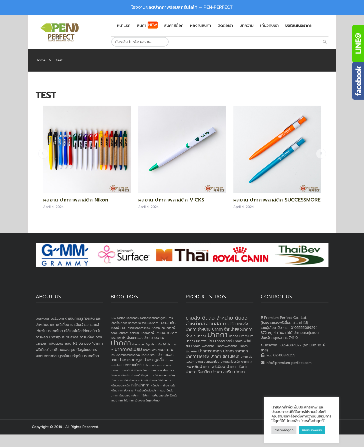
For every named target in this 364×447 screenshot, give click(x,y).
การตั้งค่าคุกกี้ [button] (283, 430)
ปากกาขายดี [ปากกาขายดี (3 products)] (223, 341)
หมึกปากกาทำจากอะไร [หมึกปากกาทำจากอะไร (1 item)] (163, 385)
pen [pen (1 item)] (113, 318)
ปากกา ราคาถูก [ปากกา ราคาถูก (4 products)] (235, 351)
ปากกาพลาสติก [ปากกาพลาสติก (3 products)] (226, 346)
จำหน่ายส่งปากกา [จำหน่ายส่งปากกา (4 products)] (238, 329)
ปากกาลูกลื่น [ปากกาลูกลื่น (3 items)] (154, 360)
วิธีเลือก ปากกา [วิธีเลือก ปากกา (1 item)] (166, 380)
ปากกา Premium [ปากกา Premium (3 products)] (241, 336)
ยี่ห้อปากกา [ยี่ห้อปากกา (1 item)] (130, 380)
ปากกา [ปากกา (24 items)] (121, 342)
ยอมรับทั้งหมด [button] (312, 430)
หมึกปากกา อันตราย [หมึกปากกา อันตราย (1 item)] (122, 390)
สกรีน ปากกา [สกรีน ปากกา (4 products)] (234, 372)
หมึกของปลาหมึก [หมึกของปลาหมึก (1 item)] (120, 385)
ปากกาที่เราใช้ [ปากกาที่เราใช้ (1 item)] (158, 344)
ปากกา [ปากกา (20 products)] (217, 334)
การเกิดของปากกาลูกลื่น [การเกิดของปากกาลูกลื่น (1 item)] (153, 318)
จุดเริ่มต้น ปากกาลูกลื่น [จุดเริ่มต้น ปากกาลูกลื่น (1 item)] (142, 333)
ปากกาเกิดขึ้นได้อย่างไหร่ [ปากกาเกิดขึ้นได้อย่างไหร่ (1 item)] (133, 370)
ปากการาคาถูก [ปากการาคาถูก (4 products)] (210, 351)
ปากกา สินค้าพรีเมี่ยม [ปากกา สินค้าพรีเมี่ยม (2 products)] (207, 362)
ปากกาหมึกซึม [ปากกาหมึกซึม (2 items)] (134, 365)
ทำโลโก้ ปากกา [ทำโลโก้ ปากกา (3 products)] (196, 336)
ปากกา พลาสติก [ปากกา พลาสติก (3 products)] (202, 346)
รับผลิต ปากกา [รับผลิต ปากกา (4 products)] (210, 372)
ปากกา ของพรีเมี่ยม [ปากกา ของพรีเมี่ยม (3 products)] (200, 341)
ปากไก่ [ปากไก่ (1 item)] (154, 375)
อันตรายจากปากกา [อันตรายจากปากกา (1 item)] (129, 395)
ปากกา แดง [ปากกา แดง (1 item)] (155, 370)
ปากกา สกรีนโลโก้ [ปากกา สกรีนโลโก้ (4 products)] (224, 356)
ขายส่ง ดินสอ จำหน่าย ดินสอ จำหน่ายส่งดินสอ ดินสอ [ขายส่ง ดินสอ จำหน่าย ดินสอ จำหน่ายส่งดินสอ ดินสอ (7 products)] (217, 320)
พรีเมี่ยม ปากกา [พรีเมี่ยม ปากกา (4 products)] (224, 367)
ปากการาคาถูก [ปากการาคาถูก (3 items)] (130, 360)
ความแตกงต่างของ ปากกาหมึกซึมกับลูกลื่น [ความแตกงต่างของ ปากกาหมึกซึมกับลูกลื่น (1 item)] (152, 328)
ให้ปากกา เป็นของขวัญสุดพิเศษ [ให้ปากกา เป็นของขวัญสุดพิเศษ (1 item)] (141, 400)
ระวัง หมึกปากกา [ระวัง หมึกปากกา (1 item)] (147, 380)
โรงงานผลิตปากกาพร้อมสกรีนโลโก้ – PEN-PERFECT (182, 7)
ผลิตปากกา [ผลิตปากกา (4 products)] (201, 367)
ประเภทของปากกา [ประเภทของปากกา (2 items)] (140, 337)
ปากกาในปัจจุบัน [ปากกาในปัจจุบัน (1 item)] (140, 375)
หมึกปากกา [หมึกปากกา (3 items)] (140, 385)
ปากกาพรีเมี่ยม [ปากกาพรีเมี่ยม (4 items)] (128, 349)
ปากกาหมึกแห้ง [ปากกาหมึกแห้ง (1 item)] (153, 365)
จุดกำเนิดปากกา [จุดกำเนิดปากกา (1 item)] (120, 333)
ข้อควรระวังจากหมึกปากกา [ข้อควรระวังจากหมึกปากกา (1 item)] (143, 323)
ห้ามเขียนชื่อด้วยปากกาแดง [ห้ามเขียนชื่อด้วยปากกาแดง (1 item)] (150, 390)
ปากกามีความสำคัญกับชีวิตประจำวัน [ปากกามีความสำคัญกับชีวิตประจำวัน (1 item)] (136, 355)
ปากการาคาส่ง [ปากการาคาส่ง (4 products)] (197, 356)
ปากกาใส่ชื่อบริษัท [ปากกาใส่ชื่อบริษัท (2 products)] (230, 362)
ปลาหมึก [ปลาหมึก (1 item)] (159, 338)
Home (41, 60)
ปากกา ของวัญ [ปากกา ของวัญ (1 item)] (141, 344)
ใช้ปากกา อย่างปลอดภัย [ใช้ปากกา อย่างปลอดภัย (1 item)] (155, 395)
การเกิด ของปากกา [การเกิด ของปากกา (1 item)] (128, 318)
